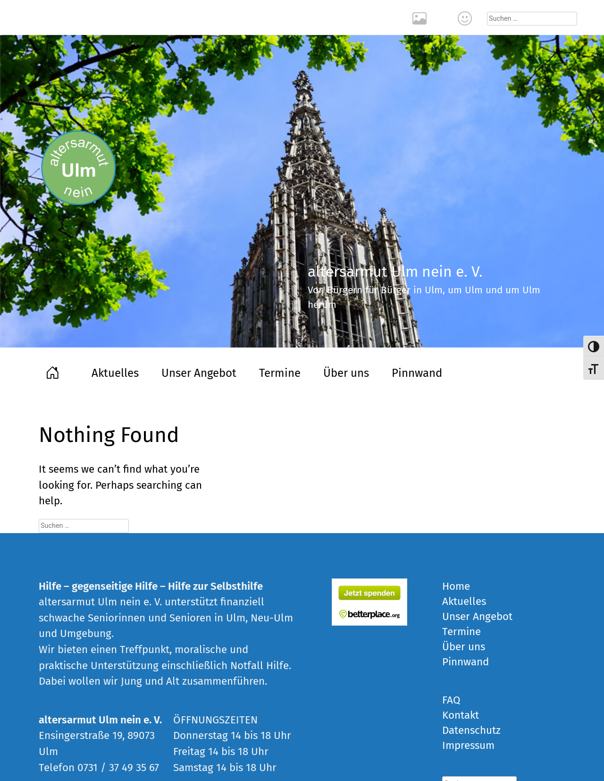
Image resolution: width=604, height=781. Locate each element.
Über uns (346, 373)
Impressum (468, 745)
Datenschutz (471, 730)
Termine (280, 373)
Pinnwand (417, 373)
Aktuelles (115, 373)
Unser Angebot (198, 373)
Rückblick (421, 17)
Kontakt (466, 17)
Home (54, 371)
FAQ (451, 700)
